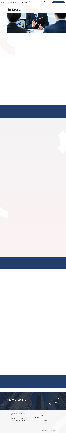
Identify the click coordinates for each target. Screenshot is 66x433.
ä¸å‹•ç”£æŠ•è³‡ (47, 422)
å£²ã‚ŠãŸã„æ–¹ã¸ (39, 417)
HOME (15, 2)
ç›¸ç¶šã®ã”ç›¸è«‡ (48, 425)
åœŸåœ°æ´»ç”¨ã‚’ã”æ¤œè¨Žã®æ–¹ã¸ (49, 415)
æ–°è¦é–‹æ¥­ (45, 420)
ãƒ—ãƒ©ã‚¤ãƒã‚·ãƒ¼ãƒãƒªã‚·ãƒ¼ (23, 430)
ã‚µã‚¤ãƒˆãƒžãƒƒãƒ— (14, 430)
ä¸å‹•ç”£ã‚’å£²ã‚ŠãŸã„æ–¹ (45, 2)
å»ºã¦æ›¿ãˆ (46, 417)
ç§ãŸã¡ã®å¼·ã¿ (22, 2)
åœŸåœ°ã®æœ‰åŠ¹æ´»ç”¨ (49, 424)
